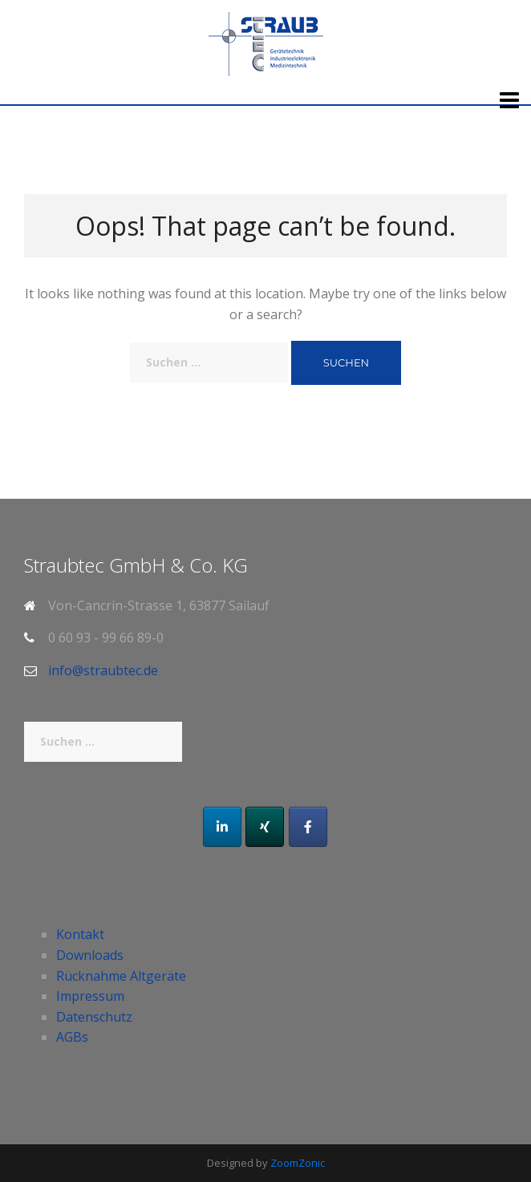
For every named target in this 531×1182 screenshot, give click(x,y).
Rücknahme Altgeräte (121, 976)
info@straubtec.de (103, 670)
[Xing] (264, 827)
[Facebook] (308, 827)
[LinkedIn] (222, 827)
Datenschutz (94, 1017)
